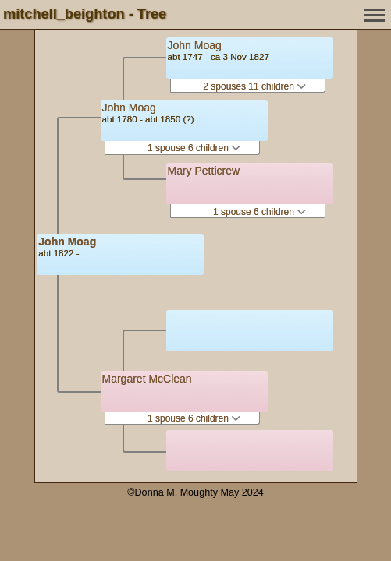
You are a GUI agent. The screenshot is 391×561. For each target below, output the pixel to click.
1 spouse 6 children (194, 148)
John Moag (67, 241)
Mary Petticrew (204, 170)
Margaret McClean (147, 378)
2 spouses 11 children (254, 86)
